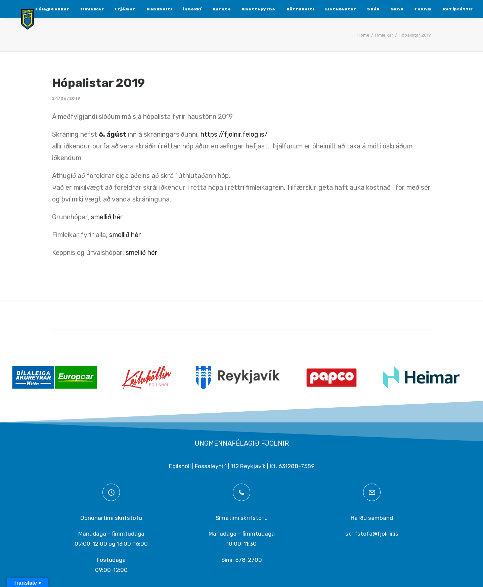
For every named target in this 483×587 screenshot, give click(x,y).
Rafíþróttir (439, 9)
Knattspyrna (240, 9)
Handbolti (140, 9)
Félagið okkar (33, 9)
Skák (354, 9)
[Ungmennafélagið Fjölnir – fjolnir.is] (22, 26)
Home (363, 35)
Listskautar (322, 9)
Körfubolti (281, 9)
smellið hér (108, 217)
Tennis (404, 9)
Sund (378, 9)
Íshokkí (173, 9)
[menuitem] (33, 9)
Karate (203, 9)
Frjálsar (106, 9)
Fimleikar (73, 9)
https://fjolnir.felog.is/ (234, 134)
